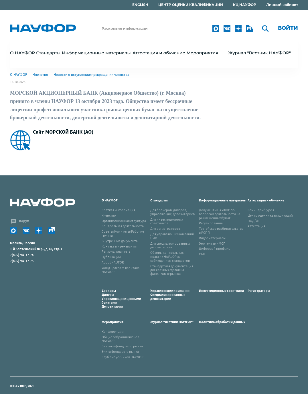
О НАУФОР (18, 74)
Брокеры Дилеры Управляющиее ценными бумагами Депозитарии (121, 298)
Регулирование (211, 223)
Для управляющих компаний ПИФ (172, 236)
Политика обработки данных (222, 322)
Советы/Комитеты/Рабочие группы (123, 233)
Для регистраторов (165, 228)
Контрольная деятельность (123, 226)
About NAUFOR (113, 262)
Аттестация (256, 226)
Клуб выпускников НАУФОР (122, 357)
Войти (288, 28)
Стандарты (159, 200)
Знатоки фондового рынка (122, 346)
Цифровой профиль (214, 248)
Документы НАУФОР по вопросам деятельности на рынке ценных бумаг (219, 214)
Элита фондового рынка (120, 351)
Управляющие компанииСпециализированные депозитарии (169, 294)
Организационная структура (124, 221)
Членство (40, 74)
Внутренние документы (120, 241)
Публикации (111, 257)
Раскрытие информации (125, 28)
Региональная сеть (116, 251)
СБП (202, 254)
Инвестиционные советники (221, 290)
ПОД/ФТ (254, 221)
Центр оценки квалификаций (270, 215)
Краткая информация (118, 210)
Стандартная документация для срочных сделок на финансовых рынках (171, 270)
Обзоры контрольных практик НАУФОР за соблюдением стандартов (170, 256)
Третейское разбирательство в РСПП (221, 230)
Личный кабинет (282, 5)
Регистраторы (259, 290)
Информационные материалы (222, 200)
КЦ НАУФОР (244, 5)
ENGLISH (140, 5)
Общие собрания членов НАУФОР (120, 339)
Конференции (113, 331)
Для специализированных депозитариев (170, 245)
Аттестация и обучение (266, 200)
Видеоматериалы (212, 238)
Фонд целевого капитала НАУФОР (120, 270)
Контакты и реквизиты (119, 246)
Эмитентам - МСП (212, 243)
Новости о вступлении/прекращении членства (91, 74)
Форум (24, 221)
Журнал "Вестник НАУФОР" (259, 53)
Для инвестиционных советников (166, 221)
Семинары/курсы (261, 210)
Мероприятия (113, 322)
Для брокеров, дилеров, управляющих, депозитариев (172, 212)
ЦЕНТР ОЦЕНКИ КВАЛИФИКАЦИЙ (190, 5)
